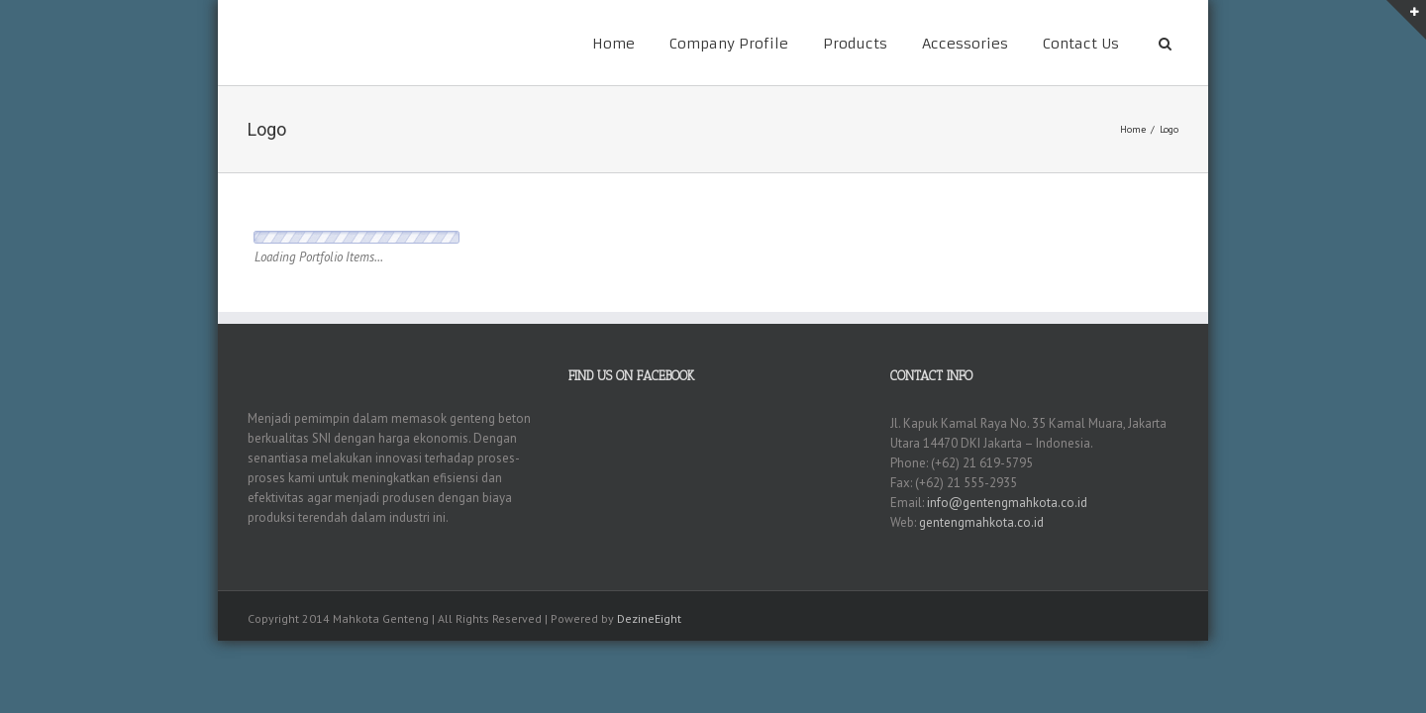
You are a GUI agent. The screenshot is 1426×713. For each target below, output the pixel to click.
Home (613, 43)
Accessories (965, 43)
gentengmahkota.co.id (981, 522)
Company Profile (728, 43)
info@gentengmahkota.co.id (1007, 502)
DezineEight (649, 618)
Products (855, 43)
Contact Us (1081, 43)
